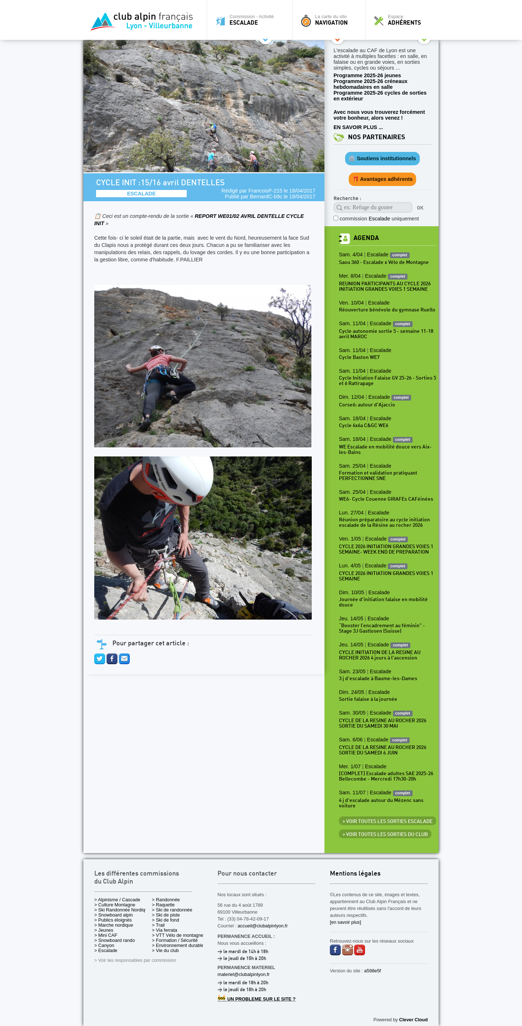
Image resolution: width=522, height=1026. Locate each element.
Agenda (366, 238)
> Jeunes (103, 930)
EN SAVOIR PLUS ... (358, 127)
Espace (404, 20)
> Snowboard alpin (113, 915)
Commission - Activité (251, 20)
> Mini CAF (105, 935)
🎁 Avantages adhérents (382, 179)
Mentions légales (355, 874)
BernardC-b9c (266, 196)
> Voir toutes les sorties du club (385, 834)
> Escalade (105, 950)
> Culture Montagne (114, 904)
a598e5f (372, 970)
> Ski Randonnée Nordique (122, 910)
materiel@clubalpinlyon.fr (244, 974)
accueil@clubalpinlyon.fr (262, 925)
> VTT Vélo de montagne (177, 935)
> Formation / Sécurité (175, 940)
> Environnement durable (178, 945)
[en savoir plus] (345, 922)
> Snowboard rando (114, 940)
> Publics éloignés (113, 920)
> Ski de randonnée (172, 910)
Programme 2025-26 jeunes (367, 75)
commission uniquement (379, 219)
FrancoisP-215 (265, 191)
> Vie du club (165, 950)
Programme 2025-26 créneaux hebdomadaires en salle (370, 84)
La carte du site (330, 20)
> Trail (158, 925)
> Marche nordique (113, 925)
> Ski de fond (165, 920)
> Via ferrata (164, 930)
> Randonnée (166, 899)
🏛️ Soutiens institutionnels (382, 158)
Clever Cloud (413, 1019)
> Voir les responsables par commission (135, 960)
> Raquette (163, 904)
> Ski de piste (166, 915)
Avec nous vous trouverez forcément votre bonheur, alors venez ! (379, 115)
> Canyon (104, 945)
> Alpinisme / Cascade (117, 899)
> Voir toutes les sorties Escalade (387, 821)
